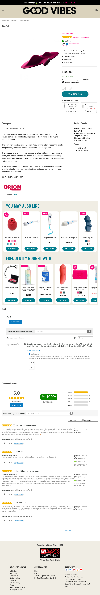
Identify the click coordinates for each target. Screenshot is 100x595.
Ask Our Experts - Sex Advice (44, 576)
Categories (5, 20)
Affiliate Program (70, 574)
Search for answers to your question (20, 331)
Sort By (75, 338)
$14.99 (28, 295)
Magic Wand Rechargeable (68, 238)
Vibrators (14, 20)
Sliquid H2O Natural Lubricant (45, 288)
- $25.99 (80, 296)
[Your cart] (96, 11)
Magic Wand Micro (50, 238)
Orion (15, 195)
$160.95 (69, 243)
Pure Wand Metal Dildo (11, 288)
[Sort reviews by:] (75, 420)
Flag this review (18, 443)
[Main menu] (2, 10)
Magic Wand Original (31, 238)
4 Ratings (76, 37)
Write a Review (85, 37)
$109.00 (63, 296)
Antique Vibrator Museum (74, 577)
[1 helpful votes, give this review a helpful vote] (4, 443)
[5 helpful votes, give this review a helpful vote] (4, 521)
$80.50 (31, 243)
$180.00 (11, 293)
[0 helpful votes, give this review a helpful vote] (4, 463)
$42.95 (87, 244)
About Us (13, 573)
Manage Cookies (16, 590)
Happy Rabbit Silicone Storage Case (80, 288)
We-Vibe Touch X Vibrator (62, 288)
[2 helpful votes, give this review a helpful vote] (4, 494)
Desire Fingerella (88, 238)
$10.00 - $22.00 (45, 294)
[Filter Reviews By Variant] (90, 420)
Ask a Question (66, 46)
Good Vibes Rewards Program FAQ (77, 584)
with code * (50, 2)
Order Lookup (15, 578)
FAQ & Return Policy (17, 587)
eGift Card (13, 571)
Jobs (66, 586)
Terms (12, 585)
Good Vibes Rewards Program (75, 582)
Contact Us (14, 576)
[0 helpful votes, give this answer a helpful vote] (31, 363)
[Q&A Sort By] (85, 338)
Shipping (13, 580)
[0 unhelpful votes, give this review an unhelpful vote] (9, 443)
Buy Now (12, 249)
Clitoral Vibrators (24, 20)
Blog (36, 571)
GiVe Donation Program (73, 579)
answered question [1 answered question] (73, 43)
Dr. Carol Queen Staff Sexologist (45, 578)
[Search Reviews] (49, 413)
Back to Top (68, 530)
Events (36, 573)
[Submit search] (89, 331)
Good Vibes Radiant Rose (12, 238)
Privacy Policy (15, 583)
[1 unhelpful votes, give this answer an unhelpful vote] (31, 368)
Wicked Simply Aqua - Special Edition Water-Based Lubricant (28, 289)
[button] (9, 241)
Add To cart (75, 94)
